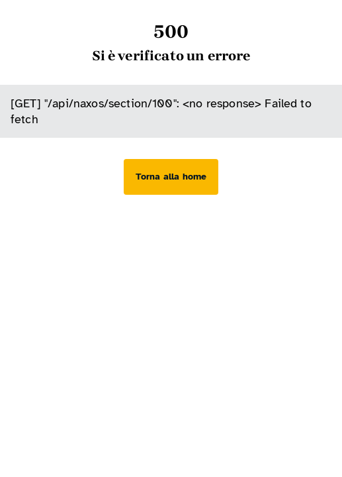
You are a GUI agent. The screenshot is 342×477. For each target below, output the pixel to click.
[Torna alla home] (171, 177)
